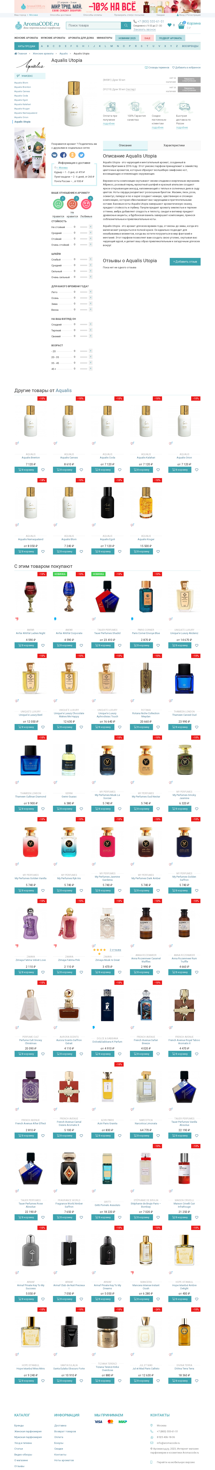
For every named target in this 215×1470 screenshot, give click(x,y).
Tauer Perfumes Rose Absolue (31, 1205)
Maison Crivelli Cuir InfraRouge (184, 1205)
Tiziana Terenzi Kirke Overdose (107, 1369)
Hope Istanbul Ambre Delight (184, 1287)
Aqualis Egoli (21, 100)
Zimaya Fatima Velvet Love (31, 960)
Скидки (161, 15)
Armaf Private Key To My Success (30, 1287)
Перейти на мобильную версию (176, 1462)
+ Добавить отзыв (185, 261)
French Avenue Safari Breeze (146, 1042)
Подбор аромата (170, 38)
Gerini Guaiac (69, 796)
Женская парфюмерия (28, 1431)
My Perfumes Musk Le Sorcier (107, 797)
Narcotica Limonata (146, 1123)
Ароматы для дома (81, 38)
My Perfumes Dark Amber (146, 878)
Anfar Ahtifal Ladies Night (30, 633)
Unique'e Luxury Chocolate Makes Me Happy (69, 715)
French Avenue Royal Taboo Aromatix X (184, 1042)
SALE (147, 38)
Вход (182, 15)
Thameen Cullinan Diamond (30, 796)
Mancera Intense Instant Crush (146, 1287)
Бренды (19, 1425)
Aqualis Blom (21, 83)
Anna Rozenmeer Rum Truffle (184, 960)
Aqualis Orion (21, 117)
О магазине (21, 1460)
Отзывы (19, 1466)
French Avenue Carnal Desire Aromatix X (69, 1123)
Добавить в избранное (186, 67)
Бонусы (58, 1443)
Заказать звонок (144, 29)
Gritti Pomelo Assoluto (107, 1205)
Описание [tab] (125, 145)
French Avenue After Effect (30, 1123)
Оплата (58, 1437)
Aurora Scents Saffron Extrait (69, 1042)
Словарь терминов (158, 67)
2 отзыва (115, 949)
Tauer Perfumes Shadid (107, 633)
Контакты (60, 1454)
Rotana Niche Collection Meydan (145, 715)
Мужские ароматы (53, 38)
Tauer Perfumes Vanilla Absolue (184, 1123)
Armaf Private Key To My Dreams (107, 1287)
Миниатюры (104, 38)
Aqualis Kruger (22, 108)
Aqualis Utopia (22, 121)
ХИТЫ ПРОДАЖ (26, 46)
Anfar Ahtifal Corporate (69, 633)
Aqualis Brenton (22, 87)
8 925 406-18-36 (166, 1437)
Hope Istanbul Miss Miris (31, 1368)
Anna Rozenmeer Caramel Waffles (146, 960)
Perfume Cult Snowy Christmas (30, 1042)
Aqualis (64, 390)
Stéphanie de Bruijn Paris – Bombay (146, 1205)
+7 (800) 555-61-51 (150, 21)
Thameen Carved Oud (184, 714)
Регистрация (193, 15)
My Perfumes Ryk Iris (69, 878)
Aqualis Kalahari (22, 104)
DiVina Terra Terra (184, 1368)
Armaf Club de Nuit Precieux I (69, 1287)
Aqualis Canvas (22, 91)
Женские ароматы (26, 38)
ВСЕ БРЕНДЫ (190, 46)
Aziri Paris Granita (107, 1123)
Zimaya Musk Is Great (107, 960)
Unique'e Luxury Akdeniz (184, 633)
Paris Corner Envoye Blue (146, 633)
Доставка (60, 1425)
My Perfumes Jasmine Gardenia (107, 878)
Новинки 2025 (127, 38)
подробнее (109, 123)
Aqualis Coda (21, 95)
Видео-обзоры (23, 1454)
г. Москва (32, 15)
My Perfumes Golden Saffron (184, 878)
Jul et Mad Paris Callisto (146, 1368)
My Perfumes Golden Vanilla (30, 878)
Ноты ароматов (64, 1460)
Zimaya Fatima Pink (69, 960)
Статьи (18, 1448)
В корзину (26, 469)
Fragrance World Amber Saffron (69, 1205)
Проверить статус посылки (129, 15)
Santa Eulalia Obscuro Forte (69, 1368)
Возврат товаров (65, 1431)
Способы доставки (60, 15)
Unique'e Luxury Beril (30, 714)
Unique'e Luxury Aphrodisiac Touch (107, 715)
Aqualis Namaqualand (25, 113)
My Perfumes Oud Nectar (146, 796)
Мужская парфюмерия (28, 1437)
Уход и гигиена (23, 1443)
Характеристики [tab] (174, 145)
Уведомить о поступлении (189, 80)
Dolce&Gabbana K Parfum (107, 1041)
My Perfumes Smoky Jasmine (184, 797)
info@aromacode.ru (168, 1443)
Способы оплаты (92, 15)
